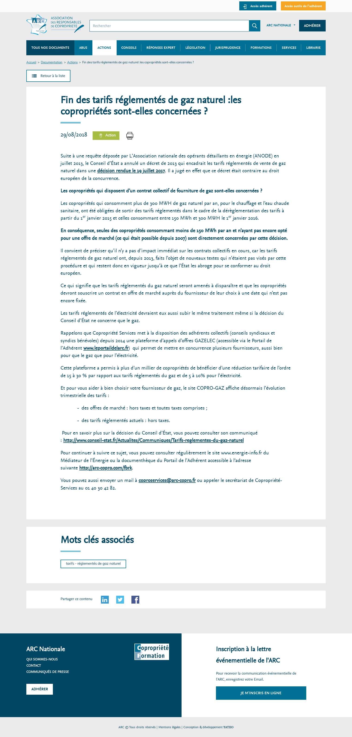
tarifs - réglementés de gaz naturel (93, 563)
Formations (261, 48)
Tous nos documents (50, 48)
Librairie (313, 48)
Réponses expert (160, 48)
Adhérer (312, 25)
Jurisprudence (227, 48)
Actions (72, 62)
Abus (83, 48)
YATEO (228, 727)
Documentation (51, 62)
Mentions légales (169, 727)
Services (289, 48)
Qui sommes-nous (42, 659)
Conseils (129, 48)
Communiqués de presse (47, 672)
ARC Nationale (279, 25)
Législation (195, 48)
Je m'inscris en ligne (261, 693)
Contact (33, 665)
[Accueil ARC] (55, 25)
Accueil (31, 62)
